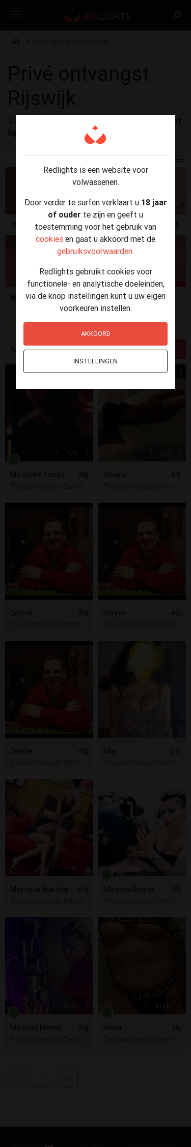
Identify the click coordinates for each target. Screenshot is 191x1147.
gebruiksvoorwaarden (94, 251)
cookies (49, 239)
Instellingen (95, 361)
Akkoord (96, 333)
